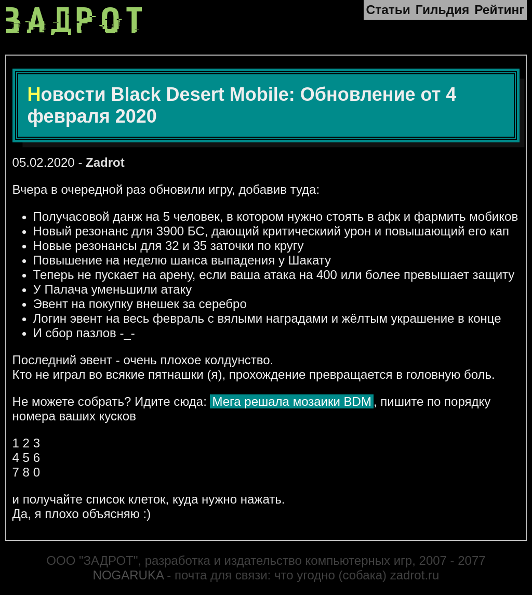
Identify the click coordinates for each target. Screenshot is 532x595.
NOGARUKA (128, 575)
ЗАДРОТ (76, 21)
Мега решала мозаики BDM (291, 401)
